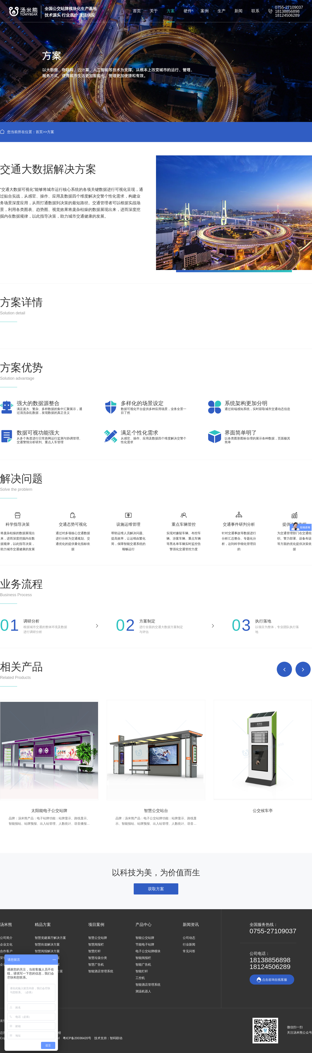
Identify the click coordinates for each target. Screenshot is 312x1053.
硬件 (188, 11)
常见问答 (189, 951)
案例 (205, 11)
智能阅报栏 (143, 958)
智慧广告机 (96, 964)
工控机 (140, 978)
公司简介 (6, 938)
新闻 (238, 11)
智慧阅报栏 (96, 944)
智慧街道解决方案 (47, 944)
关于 (154, 11)
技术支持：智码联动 (108, 1038)
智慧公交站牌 (97, 938)
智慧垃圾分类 (97, 958)
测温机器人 (143, 991)
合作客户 (6, 951)
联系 (255, 11)
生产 (222, 11)
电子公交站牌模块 (147, 951)
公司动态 (189, 938)
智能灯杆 (141, 971)
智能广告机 (143, 964)
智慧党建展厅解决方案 (50, 938)
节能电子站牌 (144, 944)
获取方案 (156, 889)
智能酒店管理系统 (100, 971)
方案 (171, 11)
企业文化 (6, 944)
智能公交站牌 (144, 938)
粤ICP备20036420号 (77, 1038)
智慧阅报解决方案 (47, 951)
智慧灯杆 (94, 951)
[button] (284, 669)
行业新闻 (189, 944)
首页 (137, 11)
